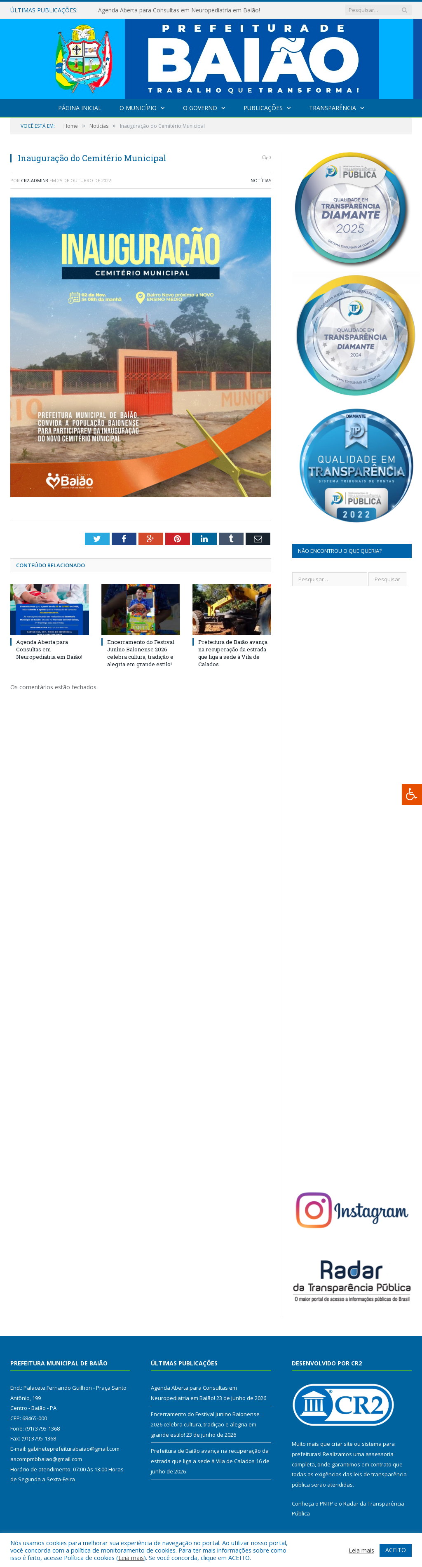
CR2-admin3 (34, 180)
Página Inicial (79, 108)
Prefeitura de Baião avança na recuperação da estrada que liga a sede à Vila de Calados (232, 653)
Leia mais (131, 1557)
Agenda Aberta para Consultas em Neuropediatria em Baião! (179, 10)
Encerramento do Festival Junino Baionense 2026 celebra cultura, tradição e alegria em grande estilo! (140, 653)
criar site (342, 1443)
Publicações (263, 108)
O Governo (200, 108)
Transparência (332, 108)
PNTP (326, 1503)
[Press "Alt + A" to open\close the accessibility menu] (412, 794)
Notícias (261, 180)
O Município (138, 108)
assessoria (380, 1454)
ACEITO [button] (395, 1550)
